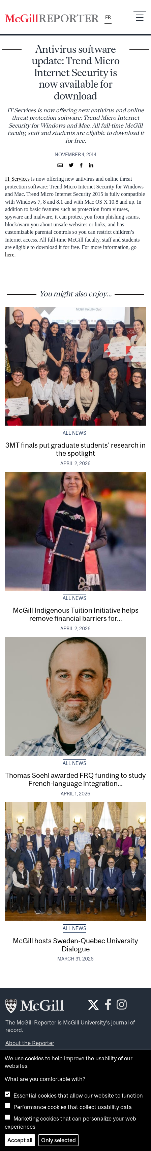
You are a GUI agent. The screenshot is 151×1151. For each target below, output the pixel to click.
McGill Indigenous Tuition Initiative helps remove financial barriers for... (76, 614)
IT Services (17, 179)
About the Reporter (29, 1043)
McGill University (84, 1022)
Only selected (58, 1140)
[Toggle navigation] (139, 17)
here (9, 254)
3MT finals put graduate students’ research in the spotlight (75, 449)
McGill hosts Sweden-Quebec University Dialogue (75, 944)
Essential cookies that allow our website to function (78, 1095)
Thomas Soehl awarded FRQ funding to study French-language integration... (75, 779)
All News (74, 433)
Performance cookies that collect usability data (72, 1107)
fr (108, 17)
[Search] (122, 18)
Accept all (19, 1140)
